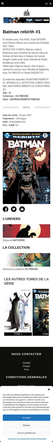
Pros (26, 369)
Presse (26, 366)
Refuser (26, 425)
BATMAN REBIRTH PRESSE (25, 99)
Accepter (26, 417)
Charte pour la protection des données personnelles (27, 439)
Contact (26, 363)
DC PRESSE (22, 96)
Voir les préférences (26, 433)
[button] (48, 389)
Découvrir (14, 240)
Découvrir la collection (20, 269)
